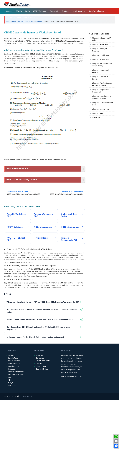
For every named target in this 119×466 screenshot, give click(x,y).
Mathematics (29, 22)
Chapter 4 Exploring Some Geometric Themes (101, 130)
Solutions (65, 11)
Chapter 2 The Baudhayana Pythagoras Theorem (102, 117)
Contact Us (40, 424)
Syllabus (11, 421)
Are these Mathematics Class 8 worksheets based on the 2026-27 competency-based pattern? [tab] (42, 376)
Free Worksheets (95, 11)
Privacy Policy (41, 432)
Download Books (14, 432)
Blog (19, 17)
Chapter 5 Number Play (100, 92)
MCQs (10, 448)
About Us (39, 421)
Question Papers (14, 429)
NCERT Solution (14, 426)
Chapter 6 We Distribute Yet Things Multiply (102, 97)
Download (54, 11)
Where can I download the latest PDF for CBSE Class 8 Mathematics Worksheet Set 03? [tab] (43, 368)
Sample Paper (13, 424)
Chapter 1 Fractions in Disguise (100, 110)
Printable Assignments (16, 437)
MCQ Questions (79, 11)
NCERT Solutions (39, 11)
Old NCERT (39, 22)
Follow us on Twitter (43, 426)
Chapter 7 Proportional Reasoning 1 (100, 104)
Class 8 (20, 22)
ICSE (27, 11)
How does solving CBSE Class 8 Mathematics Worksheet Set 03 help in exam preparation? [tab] (38, 394)
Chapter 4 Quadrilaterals (101, 88)
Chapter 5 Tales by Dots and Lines (102, 136)
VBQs (10, 446)
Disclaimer (39, 429)
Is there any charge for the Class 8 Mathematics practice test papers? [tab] (35, 403)
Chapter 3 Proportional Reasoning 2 (100, 123)
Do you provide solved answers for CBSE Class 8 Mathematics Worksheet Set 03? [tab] (40, 385)
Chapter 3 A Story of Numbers (99, 82)
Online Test (12, 451)
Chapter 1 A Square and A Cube (101, 71)
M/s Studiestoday (26, 462)
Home (7, 22)
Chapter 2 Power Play (100, 77)
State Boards (28, 17)
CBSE (18, 11)
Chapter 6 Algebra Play (100, 141)
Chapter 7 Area (97, 146)
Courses (8, 11)
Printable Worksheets (16, 440)
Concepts (11, 435)
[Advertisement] (59, 42)
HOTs (10, 443)
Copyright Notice (42, 435)
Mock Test (9, 17)
